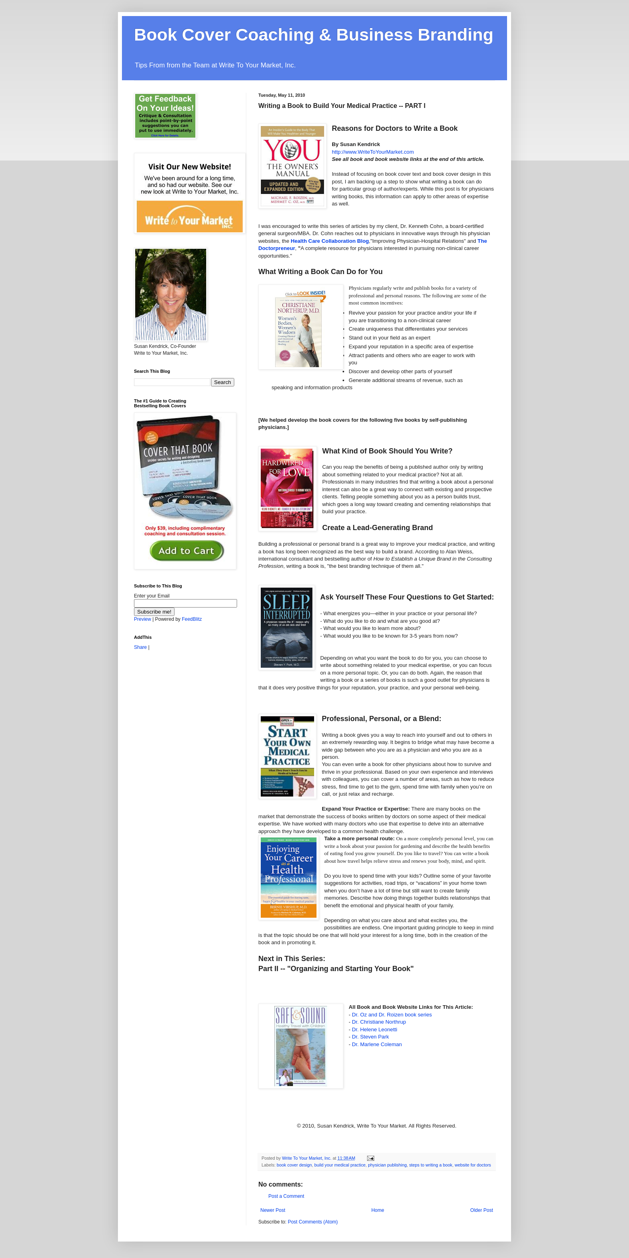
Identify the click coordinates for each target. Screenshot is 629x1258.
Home (377, 1210)
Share (140, 647)
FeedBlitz (192, 619)
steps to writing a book (430, 1164)
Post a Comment (286, 1196)
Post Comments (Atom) (313, 1222)
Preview (142, 619)
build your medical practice (339, 1164)
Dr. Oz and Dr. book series (392, 1015)
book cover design (294, 1164)
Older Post (481, 1210)
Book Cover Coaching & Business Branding (313, 34)
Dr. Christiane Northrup (379, 1022)
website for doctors (473, 1164)
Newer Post (272, 1210)
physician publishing (387, 1164)
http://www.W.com (373, 152)
